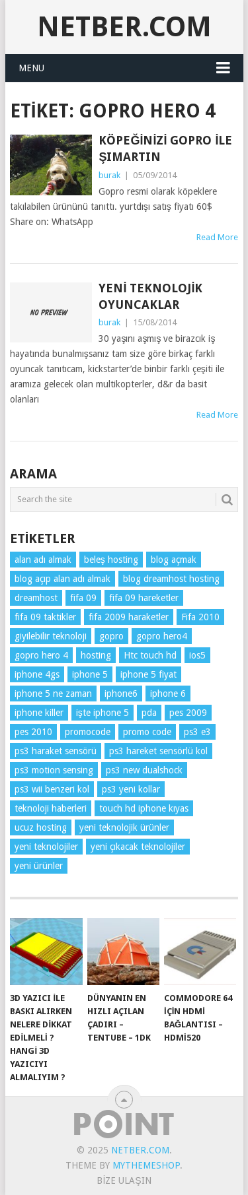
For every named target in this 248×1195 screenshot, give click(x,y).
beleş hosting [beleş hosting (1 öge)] (111, 559)
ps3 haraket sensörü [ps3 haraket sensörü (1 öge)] (56, 751)
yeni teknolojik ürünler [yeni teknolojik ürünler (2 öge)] (124, 827)
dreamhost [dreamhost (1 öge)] (36, 598)
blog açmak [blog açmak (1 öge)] (173, 559)
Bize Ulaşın (124, 1180)
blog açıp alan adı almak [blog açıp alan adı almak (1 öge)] (62, 578)
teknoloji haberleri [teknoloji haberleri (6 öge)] (51, 808)
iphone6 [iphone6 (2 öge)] (121, 693)
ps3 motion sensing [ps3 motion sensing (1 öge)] (54, 770)
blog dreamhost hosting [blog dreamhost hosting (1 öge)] (171, 578)
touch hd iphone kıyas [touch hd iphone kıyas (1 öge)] (143, 808)
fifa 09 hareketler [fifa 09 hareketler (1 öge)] (144, 598)
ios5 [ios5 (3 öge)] (197, 655)
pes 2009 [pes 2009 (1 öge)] (188, 712)
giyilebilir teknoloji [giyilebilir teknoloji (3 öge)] (51, 636)
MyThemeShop (146, 1165)
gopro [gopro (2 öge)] (111, 636)
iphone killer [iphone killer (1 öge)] (39, 712)
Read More (217, 237)
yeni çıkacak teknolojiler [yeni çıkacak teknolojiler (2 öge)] (138, 846)
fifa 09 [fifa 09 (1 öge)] (83, 598)
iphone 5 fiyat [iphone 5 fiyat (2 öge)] (148, 674)
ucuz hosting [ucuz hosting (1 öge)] (41, 827)
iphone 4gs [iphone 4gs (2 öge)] (37, 674)
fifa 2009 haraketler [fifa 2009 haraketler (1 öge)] (129, 617)
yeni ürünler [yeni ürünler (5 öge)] (39, 865)
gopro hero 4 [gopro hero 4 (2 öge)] (41, 655)
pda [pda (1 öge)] (149, 712)
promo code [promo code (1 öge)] (147, 732)
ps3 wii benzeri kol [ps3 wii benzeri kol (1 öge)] (52, 789)
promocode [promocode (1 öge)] (87, 732)
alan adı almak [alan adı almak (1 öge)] (43, 559)
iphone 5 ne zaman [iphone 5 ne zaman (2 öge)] (53, 693)
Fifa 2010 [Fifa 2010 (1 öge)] (200, 617)
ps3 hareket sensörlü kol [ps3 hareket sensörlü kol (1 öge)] (158, 751)
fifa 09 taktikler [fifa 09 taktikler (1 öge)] (45, 617)
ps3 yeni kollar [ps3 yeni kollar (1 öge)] (131, 789)
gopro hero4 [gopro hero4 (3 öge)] (161, 636)
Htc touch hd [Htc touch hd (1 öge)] (150, 655)
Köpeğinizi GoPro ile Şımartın (165, 148)
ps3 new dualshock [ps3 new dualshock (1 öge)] (144, 770)
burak (109, 175)
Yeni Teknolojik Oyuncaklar (150, 296)
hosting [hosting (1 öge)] (96, 655)
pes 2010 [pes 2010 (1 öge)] (33, 732)
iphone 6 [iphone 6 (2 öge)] (168, 693)
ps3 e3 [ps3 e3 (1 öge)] (197, 732)
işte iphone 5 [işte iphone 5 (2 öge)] (102, 712)
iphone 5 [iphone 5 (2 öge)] (90, 674)
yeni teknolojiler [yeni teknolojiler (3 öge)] (46, 846)
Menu (31, 68)
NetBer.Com (124, 27)
